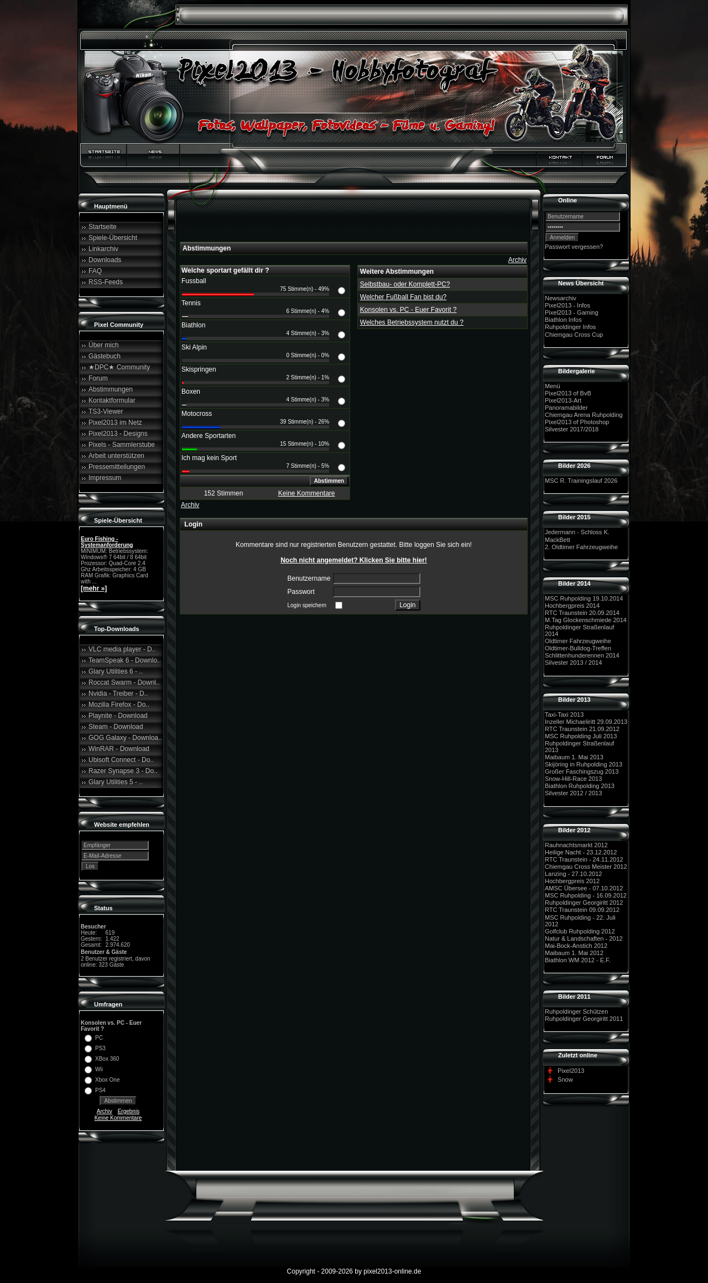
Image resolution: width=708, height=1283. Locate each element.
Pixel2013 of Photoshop (577, 422)
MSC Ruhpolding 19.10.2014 (584, 598)
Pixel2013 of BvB (568, 393)
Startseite (102, 227)
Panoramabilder (566, 407)
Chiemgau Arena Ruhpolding (584, 414)
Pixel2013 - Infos (567, 305)
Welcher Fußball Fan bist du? (403, 297)
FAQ (95, 271)
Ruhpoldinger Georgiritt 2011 (584, 1018)
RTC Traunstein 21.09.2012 (582, 729)
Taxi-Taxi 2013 (564, 714)
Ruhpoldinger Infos (570, 327)
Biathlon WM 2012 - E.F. (578, 960)
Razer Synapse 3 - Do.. (123, 771)
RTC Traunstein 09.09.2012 (582, 910)
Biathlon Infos (563, 319)
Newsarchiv (560, 298)
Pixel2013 (571, 1070)
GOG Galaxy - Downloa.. (125, 738)
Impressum (104, 478)
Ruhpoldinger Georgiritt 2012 (584, 902)
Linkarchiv (103, 249)
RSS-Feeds (105, 282)
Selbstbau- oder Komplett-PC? (405, 284)
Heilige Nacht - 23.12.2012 (581, 852)
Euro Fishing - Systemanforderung (107, 542)
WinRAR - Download (118, 749)
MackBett (557, 539)
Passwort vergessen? (574, 246)
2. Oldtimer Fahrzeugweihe (581, 547)
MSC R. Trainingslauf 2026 (581, 480)
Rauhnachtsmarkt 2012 (576, 845)
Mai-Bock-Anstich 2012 (576, 945)
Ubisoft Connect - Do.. (121, 760)
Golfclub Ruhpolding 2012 (580, 931)
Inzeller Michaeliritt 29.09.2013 (586, 721)
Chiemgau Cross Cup (574, 334)
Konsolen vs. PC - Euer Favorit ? (408, 310)
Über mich (103, 345)
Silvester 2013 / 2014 (573, 663)
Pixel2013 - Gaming (571, 312)
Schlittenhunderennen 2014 (582, 655)
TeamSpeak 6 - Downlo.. (124, 660)
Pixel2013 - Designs (118, 433)
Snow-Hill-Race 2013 (573, 778)
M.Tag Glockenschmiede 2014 (586, 620)
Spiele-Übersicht (112, 238)
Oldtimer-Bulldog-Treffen (578, 648)
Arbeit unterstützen (116, 456)
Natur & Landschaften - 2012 (584, 938)
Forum (98, 378)
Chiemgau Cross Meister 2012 (586, 866)
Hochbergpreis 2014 (572, 605)
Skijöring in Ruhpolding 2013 (583, 764)
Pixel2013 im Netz (115, 422)
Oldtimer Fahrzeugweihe (578, 641)
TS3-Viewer (105, 411)
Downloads (104, 260)
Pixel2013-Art (563, 400)
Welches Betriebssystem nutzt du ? (412, 322)
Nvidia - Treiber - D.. (118, 693)
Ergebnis (128, 1111)
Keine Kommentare (118, 1118)
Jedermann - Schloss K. (577, 532)
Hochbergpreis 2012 (572, 881)
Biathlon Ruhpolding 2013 (580, 786)
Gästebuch (104, 356)
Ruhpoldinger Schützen (576, 1011)
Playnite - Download (118, 715)
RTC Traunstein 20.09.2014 (582, 612)
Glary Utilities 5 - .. (115, 782)
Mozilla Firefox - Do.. (118, 704)
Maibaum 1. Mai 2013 (574, 757)
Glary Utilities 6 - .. (115, 671)
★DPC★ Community (119, 367)
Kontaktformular (112, 400)
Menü (552, 386)
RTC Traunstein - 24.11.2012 (584, 859)
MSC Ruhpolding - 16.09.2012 (586, 895)
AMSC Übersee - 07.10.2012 (584, 888)
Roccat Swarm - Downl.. (124, 682)
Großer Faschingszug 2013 (581, 771)
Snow (565, 1079)
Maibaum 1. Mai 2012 (574, 953)
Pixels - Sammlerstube (121, 444)
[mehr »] (94, 588)
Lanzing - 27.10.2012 (573, 873)
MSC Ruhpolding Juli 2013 (581, 736)
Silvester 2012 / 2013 (573, 793)
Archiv (104, 1111)
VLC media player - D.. (121, 649)
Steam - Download (115, 727)
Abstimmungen (110, 389)
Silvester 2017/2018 (571, 429)
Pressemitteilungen (116, 467)
